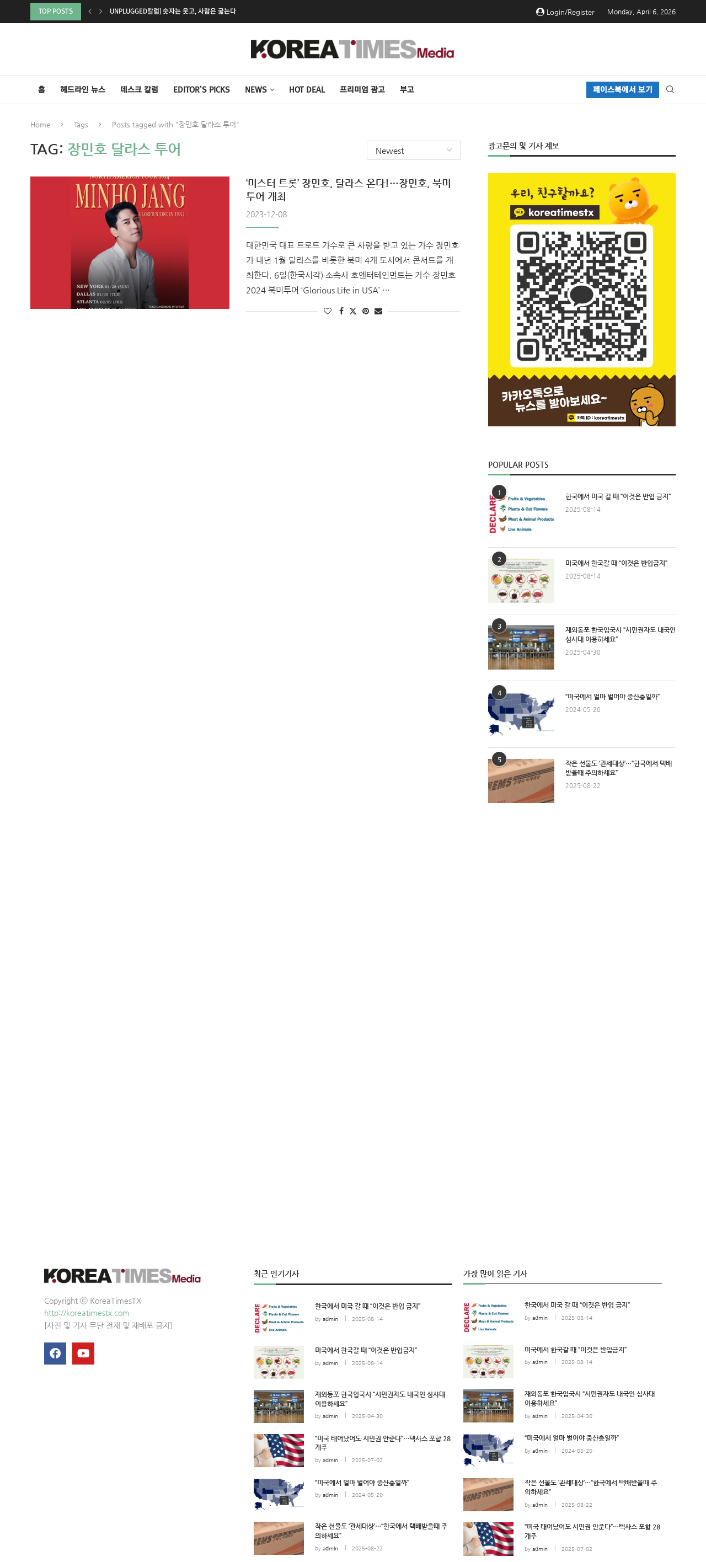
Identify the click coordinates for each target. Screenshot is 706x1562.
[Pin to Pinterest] (365, 311)
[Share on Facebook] (341, 311)
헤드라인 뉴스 (82, 89)
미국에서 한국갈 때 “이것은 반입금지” (616, 563)
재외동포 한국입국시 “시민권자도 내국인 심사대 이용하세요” (620, 634)
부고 (407, 89)
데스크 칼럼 (139, 89)
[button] (89, 11)
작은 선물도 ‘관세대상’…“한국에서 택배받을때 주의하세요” (618, 768)
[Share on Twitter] (353, 310)
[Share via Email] (378, 311)
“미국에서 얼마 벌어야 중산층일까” (612, 696)
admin (330, 1319)
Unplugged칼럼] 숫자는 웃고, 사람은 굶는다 (173, 11)
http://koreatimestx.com (87, 1312)
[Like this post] (327, 311)
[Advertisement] (582, 913)
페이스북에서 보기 (622, 89)
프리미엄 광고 (362, 89)
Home (40, 124)
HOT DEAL (307, 89)
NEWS (256, 89)
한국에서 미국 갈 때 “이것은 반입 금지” (618, 496)
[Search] (670, 89)
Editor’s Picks (201, 89)
